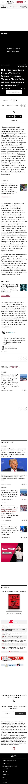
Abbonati (19, 2)
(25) (25, 537)
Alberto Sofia (5, 88)
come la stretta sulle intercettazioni (11, 212)
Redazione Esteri (6, 484)
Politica (4, 34)
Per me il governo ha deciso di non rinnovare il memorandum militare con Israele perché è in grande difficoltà (15, 341)
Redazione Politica (6, 390)
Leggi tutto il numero (14, 613)
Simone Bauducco (6, 520)
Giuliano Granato (10, 347)
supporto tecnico (8, 744)
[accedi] (25, 2)
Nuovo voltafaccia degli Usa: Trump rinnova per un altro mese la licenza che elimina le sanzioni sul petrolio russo (10, 530)
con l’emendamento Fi (18, 230)
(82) (25, 88)
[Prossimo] (25, 358)
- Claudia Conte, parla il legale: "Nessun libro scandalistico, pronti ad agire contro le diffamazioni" (12, 637)
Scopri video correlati (14, 92)
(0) (25, 484)
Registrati (20, 713)
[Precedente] (20, 358)
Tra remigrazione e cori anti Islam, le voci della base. (9, 510)
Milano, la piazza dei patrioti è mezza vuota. (8, 507)
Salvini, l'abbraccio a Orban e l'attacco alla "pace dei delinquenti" (10, 515)
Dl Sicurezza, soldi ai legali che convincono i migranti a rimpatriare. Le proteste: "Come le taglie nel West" (9, 493)
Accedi (8, 713)
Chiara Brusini (5, 537)
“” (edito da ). (13, 156)
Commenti (4, 100)
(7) (5, 351)
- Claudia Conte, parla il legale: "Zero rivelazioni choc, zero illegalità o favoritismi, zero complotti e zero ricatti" (14, 641)
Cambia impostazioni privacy (10, 766)
